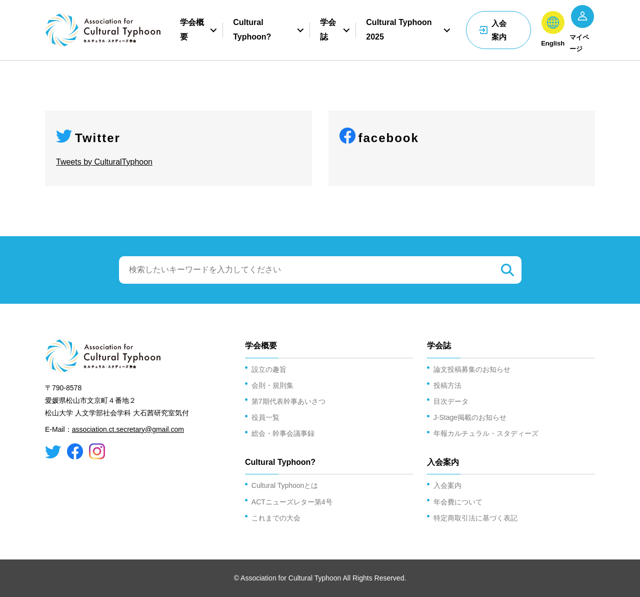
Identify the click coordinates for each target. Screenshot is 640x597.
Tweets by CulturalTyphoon (104, 162)
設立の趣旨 (269, 369)
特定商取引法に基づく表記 (476, 518)
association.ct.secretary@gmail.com (128, 429)
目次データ (451, 401)
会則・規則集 (273, 385)
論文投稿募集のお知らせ (472, 369)
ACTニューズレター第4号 (292, 502)
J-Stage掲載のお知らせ (470, 417)
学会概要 (192, 30)
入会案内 (499, 30)
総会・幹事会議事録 (283, 433)
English (552, 43)
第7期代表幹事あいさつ (289, 401)
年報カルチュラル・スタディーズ (486, 433)
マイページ (579, 43)
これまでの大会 (276, 518)
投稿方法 (448, 385)
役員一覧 (266, 417)
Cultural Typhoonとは (285, 485)
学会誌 (328, 30)
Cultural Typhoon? (252, 30)
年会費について (458, 502)
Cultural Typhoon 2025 (399, 30)
